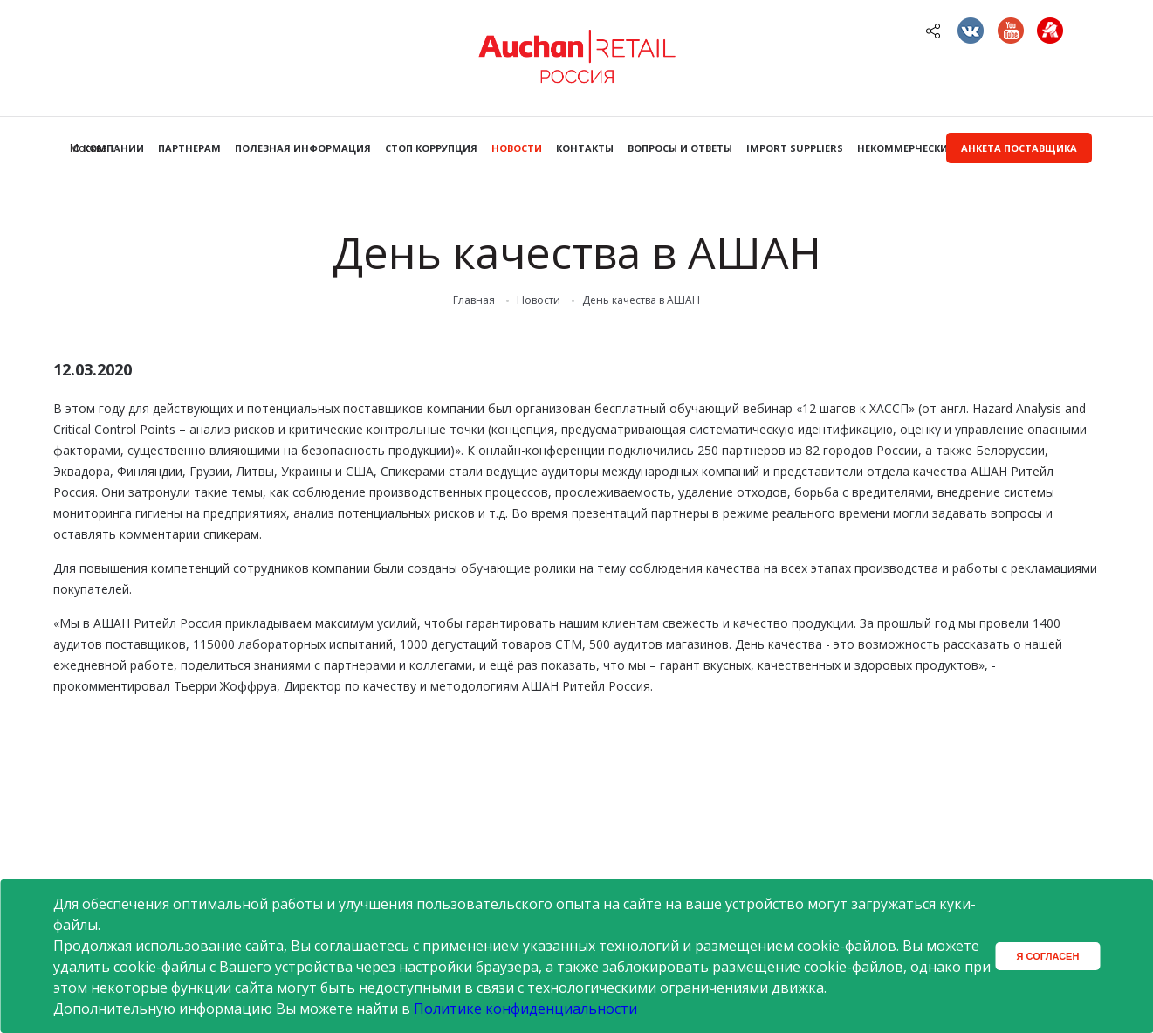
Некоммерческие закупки (929, 148)
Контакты (585, 148)
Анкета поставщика (1019, 148)
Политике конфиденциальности (525, 1008)
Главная (474, 300)
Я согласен (1048, 956)
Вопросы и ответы (680, 148)
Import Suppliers (794, 148)
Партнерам (189, 148)
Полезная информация (303, 148)
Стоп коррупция (431, 148)
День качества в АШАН (641, 300)
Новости (516, 148)
